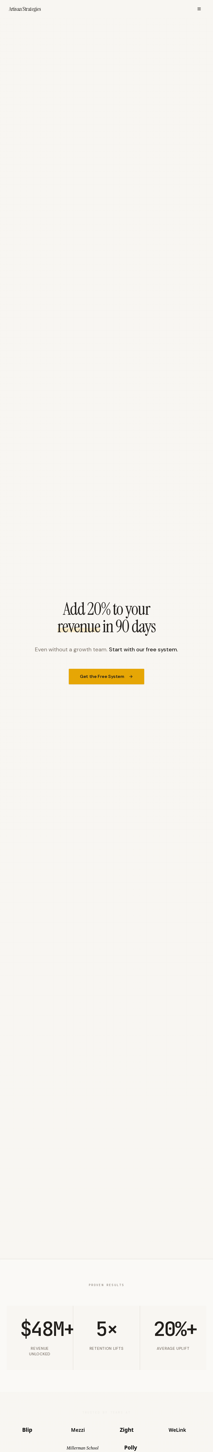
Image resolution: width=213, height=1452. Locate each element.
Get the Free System (106, 676)
